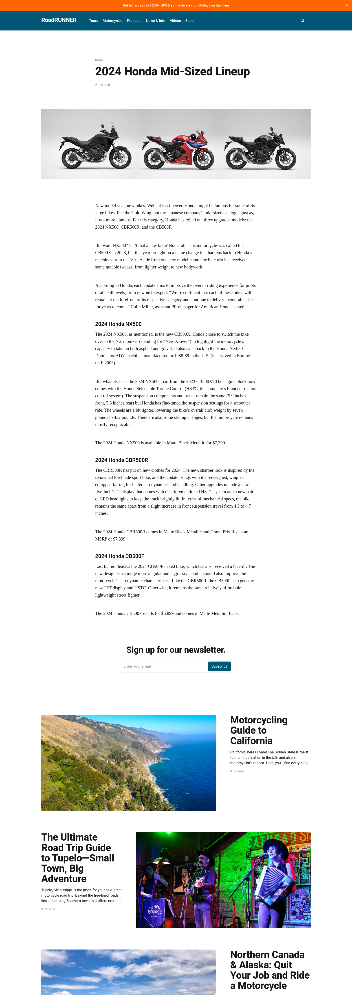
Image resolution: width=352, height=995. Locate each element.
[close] (346, 5)
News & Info (155, 21)
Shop (189, 21)
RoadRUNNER (59, 20)
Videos (175, 21)
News (99, 59)
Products (134, 21)
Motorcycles (112, 21)
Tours (93, 21)
